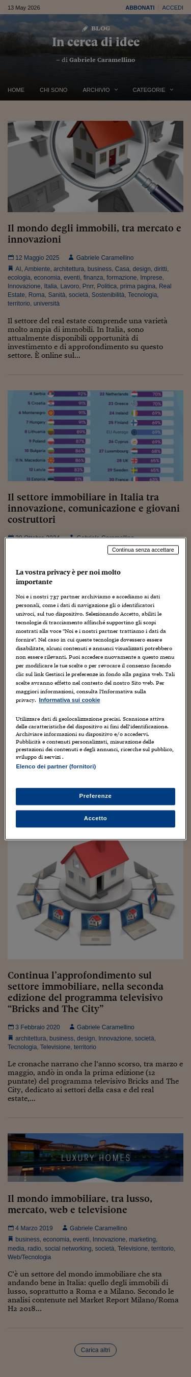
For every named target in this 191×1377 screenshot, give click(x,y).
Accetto (95, 818)
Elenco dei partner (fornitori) (56, 766)
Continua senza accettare (143, 550)
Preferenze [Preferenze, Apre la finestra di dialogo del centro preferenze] (95, 796)
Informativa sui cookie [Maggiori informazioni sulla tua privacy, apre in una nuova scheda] (69, 700)
